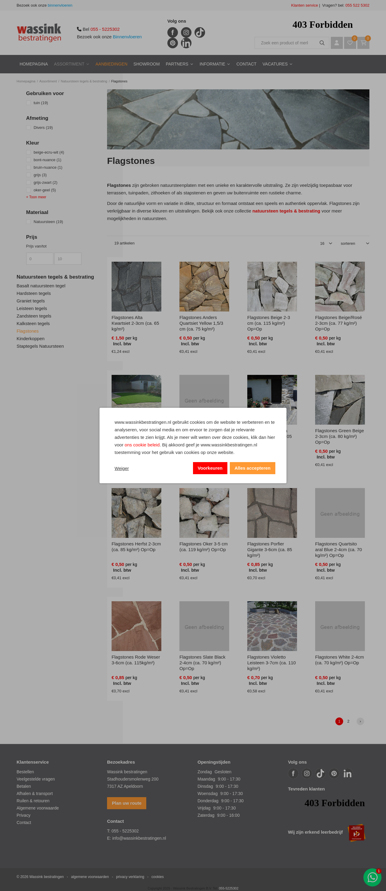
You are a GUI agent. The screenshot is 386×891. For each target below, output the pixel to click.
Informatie (212, 64)
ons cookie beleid (142, 444)
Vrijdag (204, 808)
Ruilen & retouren (33, 800)
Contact (246, 64)
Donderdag (208, 800)
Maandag (206, 779)
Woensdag (208, 793)
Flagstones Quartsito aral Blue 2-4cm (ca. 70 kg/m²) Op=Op (338, 549)
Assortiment (69, 64)
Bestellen (25, 771)
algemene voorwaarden (90, 877)
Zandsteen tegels (34, 315)
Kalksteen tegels (33, 323)
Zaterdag (206, 815)
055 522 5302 (356, 5)
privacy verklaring (130, 877)
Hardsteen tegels (34, 293)
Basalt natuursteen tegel (41, 285)
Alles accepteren (253, 468)
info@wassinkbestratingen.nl (139, 838)
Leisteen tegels (32, 308)
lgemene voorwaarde (39, 808)
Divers (43, 127)
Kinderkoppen (31, 338)
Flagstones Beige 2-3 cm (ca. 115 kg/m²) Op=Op (268, 323)
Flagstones (28, 331)
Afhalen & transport (35, 793)
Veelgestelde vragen (36, 779)
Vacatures (275, 64)
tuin (41, 103)
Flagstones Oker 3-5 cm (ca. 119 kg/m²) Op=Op (203, 546)
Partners (177, 64)
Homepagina (34, 64)
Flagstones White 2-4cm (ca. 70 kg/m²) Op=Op (339, 659)
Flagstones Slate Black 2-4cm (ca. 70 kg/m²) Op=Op (202, 662)
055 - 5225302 (105, 29)
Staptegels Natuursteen (40, 346)
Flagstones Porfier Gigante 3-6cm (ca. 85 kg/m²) (269, 549)
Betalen (24, 786)
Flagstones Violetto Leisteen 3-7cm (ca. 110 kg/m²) (271, 662)
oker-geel (45, 190)
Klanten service (304, 5)
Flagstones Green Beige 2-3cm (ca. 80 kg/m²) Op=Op (339, 436)
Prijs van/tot (36, 246)
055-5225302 (229, 888)
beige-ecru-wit (49, 152)
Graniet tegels (31, 300)
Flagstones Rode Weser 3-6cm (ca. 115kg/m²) (136, 659)
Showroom (147, 64)
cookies (157, 877)
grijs (40, 175)
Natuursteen (48, 221)
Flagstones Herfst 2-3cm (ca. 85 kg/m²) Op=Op (136, 546)
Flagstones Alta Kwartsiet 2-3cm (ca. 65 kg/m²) (135, 323)
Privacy (23, 815)
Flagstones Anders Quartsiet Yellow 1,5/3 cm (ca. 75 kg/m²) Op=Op (201, 326)
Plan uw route (126, 803)
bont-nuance (48, 160)
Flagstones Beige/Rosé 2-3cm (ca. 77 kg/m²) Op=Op (338, 323)
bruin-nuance (48, 167)
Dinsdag (205, 786)
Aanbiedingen (112, 64)
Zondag (205, 771)
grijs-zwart (46, 182)
